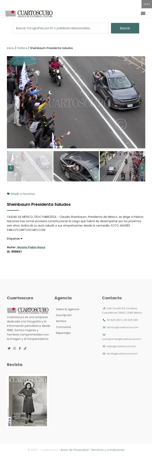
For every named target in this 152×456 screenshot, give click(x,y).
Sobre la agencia (66, 309)
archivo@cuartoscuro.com (123, 327)
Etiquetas (14, 239)
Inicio (11, 48)
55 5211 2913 (131, 320)
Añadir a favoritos (21, 194)
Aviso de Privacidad (74, 450)
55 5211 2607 (114, 320)
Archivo (60, 321)
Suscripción (63, 315)
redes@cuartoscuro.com (121, 346)
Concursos (62, 327)
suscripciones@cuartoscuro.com (122, 339)
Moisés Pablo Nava (31, 247)
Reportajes (62, 333)
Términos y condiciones (107, 450)
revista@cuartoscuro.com (122, 353)
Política (22, 48)
